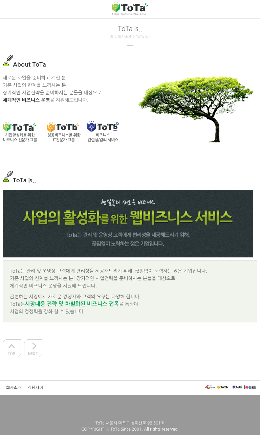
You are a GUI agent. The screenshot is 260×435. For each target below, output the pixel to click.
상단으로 (12, 348)
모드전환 (8, 404)
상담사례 (35, 388)
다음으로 (33, 348)
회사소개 (13, 388)
